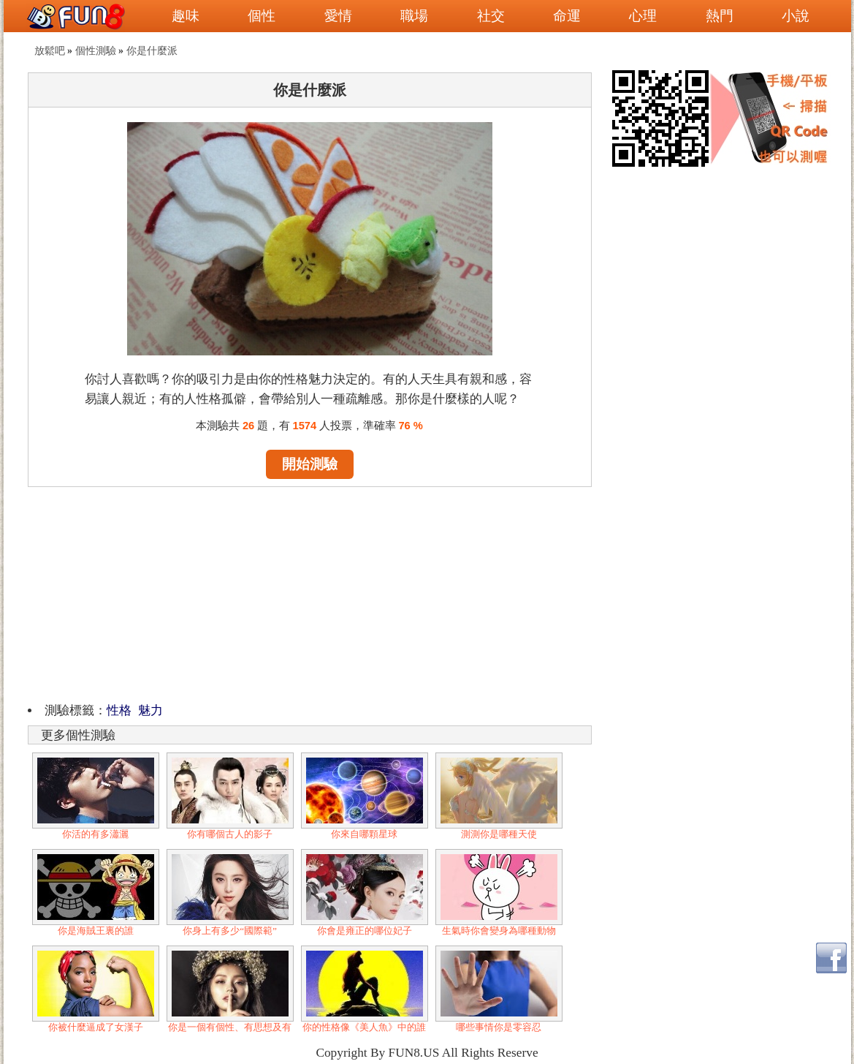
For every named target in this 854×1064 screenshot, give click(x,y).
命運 (567, 15)
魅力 (150, 710)
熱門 (719, 15)
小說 (795, 15)
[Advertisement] (310, 592)
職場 (414, 15)
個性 (261, 15)
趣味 (185, 15)
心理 (643, 15)
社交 (491, 15)
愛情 (338, 15)
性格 (119, 710)
